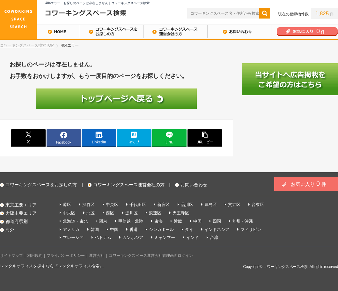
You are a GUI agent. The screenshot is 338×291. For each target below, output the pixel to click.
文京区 (234, 204)
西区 (110, 213)
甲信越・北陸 (130, 221)
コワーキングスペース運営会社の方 (175, 32)
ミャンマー (164, 237)
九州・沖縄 (242, 221)
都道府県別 (16, 221)
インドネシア (216, 229)
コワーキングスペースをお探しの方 (111, 32)
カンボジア (132, 237)
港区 (67, 204)
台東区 (258, 204)
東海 (158, 221)
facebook (64, 137)
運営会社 (96, 255)
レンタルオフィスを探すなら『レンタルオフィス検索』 (52, 266)
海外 (9, 229)
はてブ (134, 137)
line (169, 137)
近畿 (178, 221)
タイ (189, 229)
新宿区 (163, 204)
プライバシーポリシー (66, 255)
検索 (264, 13)
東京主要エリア (21, 204)
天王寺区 (181, 213)
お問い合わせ (239, 32)
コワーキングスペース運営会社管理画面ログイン (151, 255)
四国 (217, 221)
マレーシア (73, 237)
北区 (90, 213)
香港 (133, 229)
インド (192, 237)
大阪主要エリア (21, 213)
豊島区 (210, 204)
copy (204, 137)
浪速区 (155, 213)
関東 (103, 221)
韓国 (95, 229)
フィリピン (250, 229)
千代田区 (137, 204)
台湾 (214, 237)
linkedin (99, 137)
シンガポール (161, 229)
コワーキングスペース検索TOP (27, 45)
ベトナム (103, 237)
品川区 (187, 204)
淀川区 (131, 213)
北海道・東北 (75, 221)
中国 (197, 221)
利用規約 (34, 255)
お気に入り (308, 183)
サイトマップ (11, 255)
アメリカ (71, 229)
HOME (40, 32)
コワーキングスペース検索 (285, 266)
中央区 (112, 204)
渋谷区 (88, 204)
